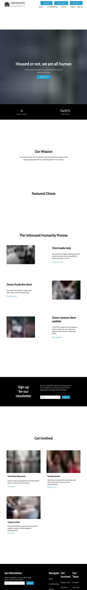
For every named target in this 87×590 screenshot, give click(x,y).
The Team (76, 587)
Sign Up (80, 7)
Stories (64, 7)
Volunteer (64, 587)
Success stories (57, 262)
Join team (11, 533)
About (41, 7)
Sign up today (57, 337)
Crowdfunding (52, 7)
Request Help (65, 582)
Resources (11, 486)
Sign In (73, 7)
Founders (75, 582)
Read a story (52, 487)
